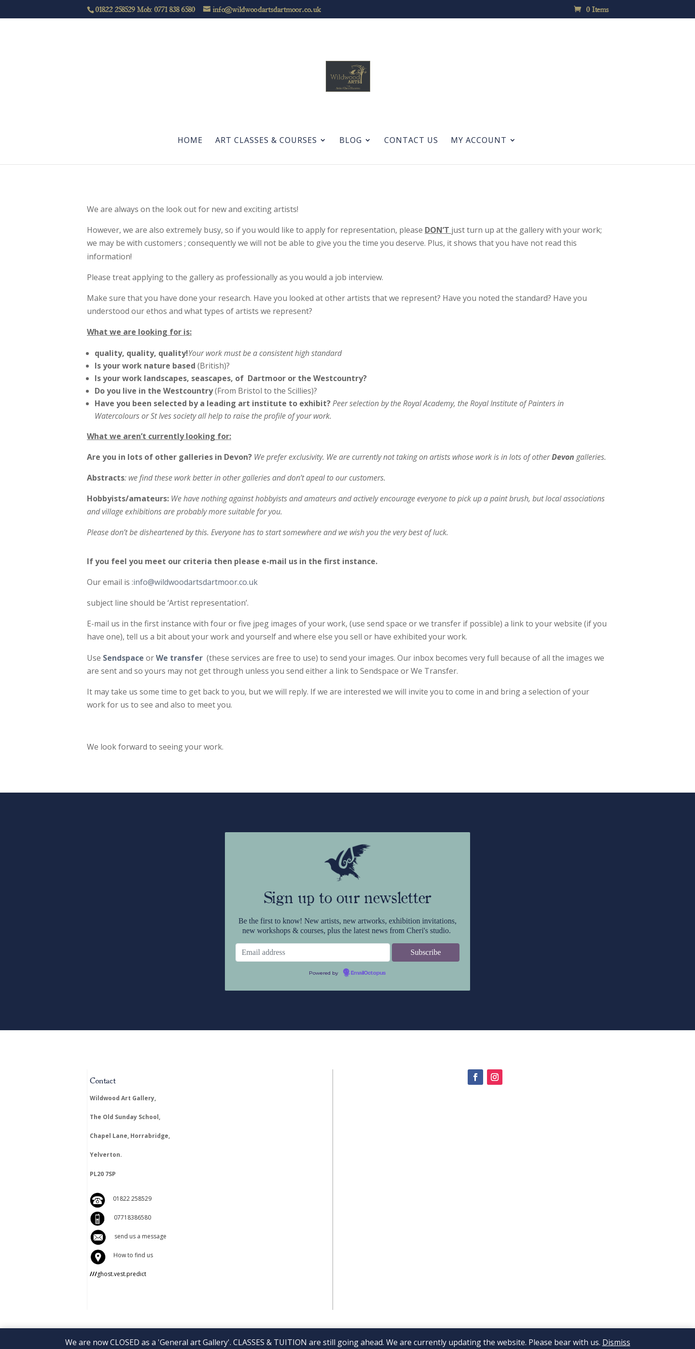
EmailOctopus (368, 973)
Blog (350, 141)
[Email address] (313, 952)
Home (190, 141)
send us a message (140, 1236)
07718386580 (132, 1217)
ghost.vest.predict (118, 1274)
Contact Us (411, 141)
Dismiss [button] (616, 1342)
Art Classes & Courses (266, 141)
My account (479, 141)
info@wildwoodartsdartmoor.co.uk (195, 582)
